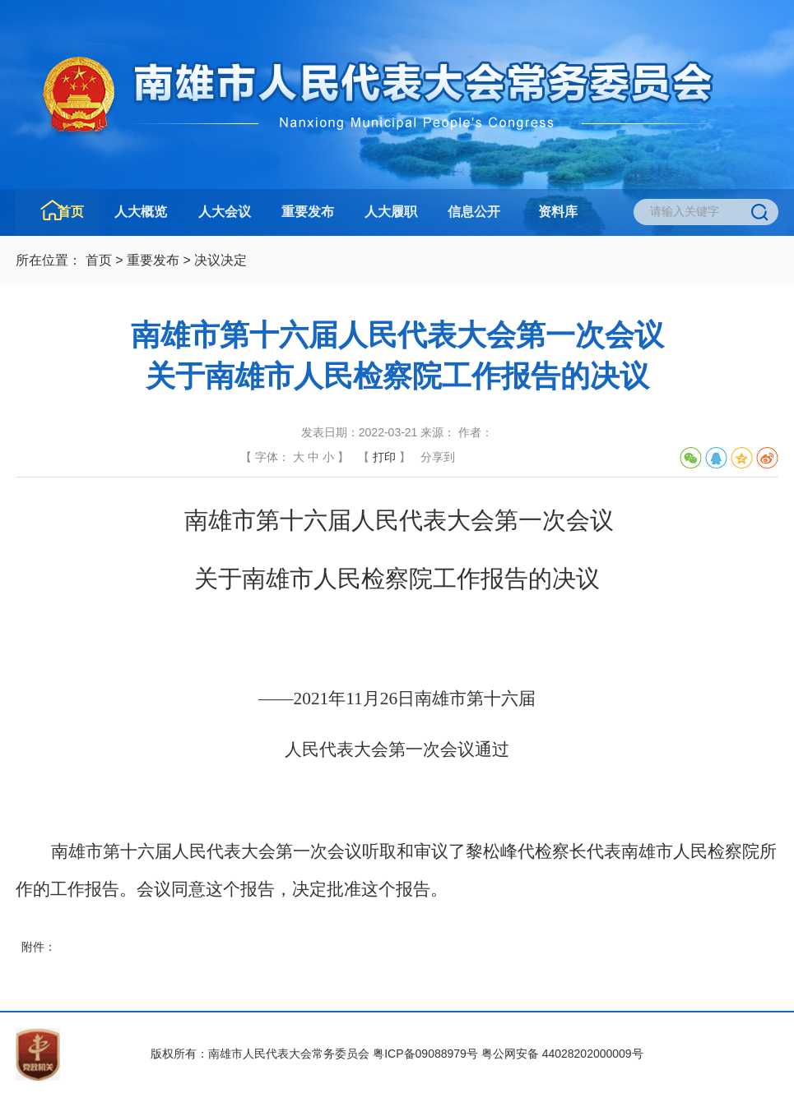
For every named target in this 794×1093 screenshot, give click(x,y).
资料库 (558, 212)
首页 (71, 212)
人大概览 (140, 212)
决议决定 (220, 260)
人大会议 (224, 212)
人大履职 (390, 212)
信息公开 (474, 212)
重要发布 (307, 212)
